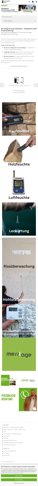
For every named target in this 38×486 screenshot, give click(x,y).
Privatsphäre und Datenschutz (12, 434)
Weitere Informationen (19, 483)
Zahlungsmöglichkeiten (10, 440)
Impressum (6, 436)
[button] (2, 85)
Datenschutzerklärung (28, 472)
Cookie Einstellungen (9, 445)
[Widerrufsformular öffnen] (8, 461)
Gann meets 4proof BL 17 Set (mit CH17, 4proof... (19, 85)
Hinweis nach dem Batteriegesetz (13, 442)
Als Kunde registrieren (10, 451)
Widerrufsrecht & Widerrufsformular (14, 429)
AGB (4, 431)
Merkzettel (6, 455)
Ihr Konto (6, 453)
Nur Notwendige (19, 479)
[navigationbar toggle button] (36, 1)
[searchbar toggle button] (29, 1)
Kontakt (5, 438)
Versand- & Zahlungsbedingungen (13, 427)
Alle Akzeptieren (19, 475)
